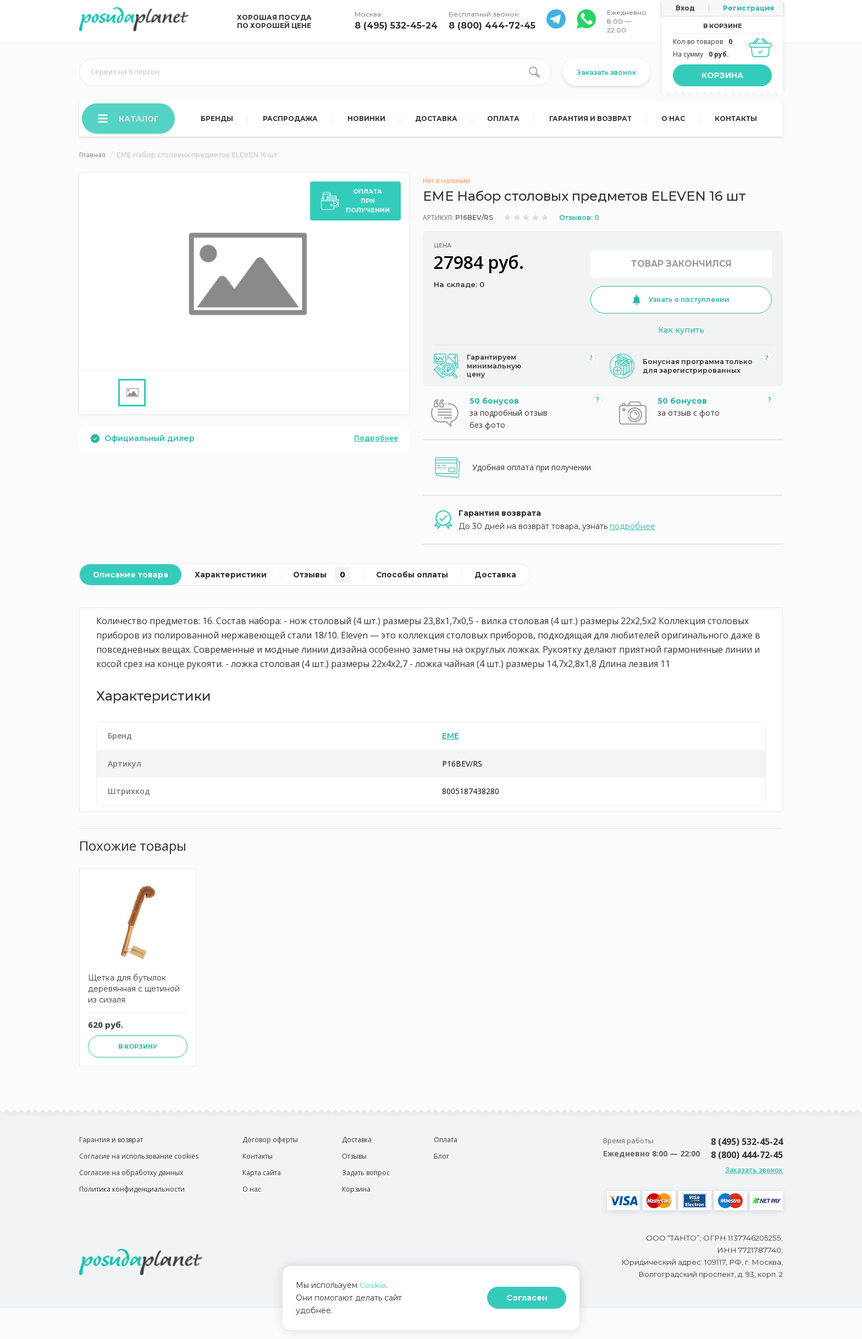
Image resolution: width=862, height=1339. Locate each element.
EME (450, 741)
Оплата (504, 119)
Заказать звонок (606, 72)
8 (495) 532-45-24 (396, 25)
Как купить (681, 332)
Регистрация (748, 8)
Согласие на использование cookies (138, 1167)
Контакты (736, 119)
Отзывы (326, 579)
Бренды (218, 119)
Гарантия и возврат (591, 119)
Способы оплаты (418, 580)
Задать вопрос (366, 1184)
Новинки (367, 119)
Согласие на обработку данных (131, 1184)
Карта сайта (261, 1184)
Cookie (373, 1298)
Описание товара (131, 580)
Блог (441, 1167)
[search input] (315, 72)
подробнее (632, 531)
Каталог (129, 119)
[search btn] (534, 72)
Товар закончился (681, 265)
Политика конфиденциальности (132, 1200)
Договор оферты (270, 1151)
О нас (674, 119)
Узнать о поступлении (681, 301)
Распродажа (291, 119)
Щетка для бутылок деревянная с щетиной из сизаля (134, 1000)
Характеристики (233, 580)
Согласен (537, 1304)
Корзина (722, 75)
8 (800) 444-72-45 (492, 25)
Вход (685, 8)
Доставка (437, 119)
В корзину (137, 1057)
